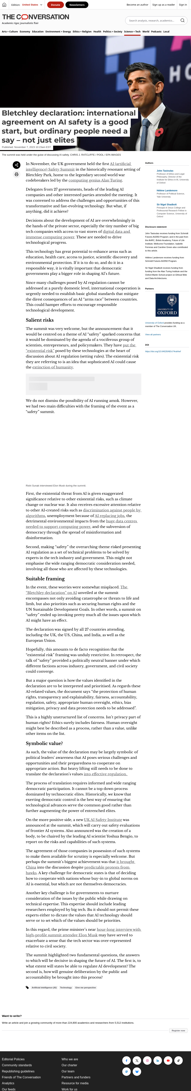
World (145, 31)
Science (132, 31)
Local (166, 31)
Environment (58, 31)
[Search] (182, 20)
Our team (68, 1071)
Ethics (82, 31)
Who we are (70, 1059)
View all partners (153, 334)
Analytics (8, 1083)
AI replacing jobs (109, 516)
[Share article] (16, 165)
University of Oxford (154, 323)
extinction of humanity (52, 367)
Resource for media (75, 1083)
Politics (112, 31)
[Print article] (16, 174)
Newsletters (77, 5)
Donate (55, 5)
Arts (10, 31)
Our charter (69, 1065)
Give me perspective (85, 987)
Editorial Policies (13, 1059)
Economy (25, 31)
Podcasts (156, 31)
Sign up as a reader (163, 4)
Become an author (137, 4)
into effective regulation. (106, 774)
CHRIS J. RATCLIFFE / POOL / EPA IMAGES (95, 154)
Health (97, 31)
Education (38, 31)
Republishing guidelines (18, 1071)
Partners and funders (76, 1077)
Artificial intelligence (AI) (44, 987)
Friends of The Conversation (21, 1077)
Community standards (17, 1065)
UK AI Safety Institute (103, 820)
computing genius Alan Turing (95, 180)
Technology (66, 987)
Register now (178, 1030)
